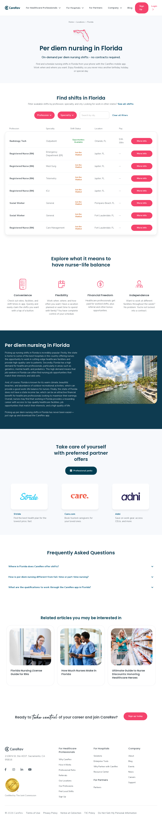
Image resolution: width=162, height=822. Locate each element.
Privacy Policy (50, 813)
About (131, 755)
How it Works (65, 764)
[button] (43, 7)
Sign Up (141, 8)
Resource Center (101, 771)
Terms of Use (33, 813)
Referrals (63, 775)
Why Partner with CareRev (106, 766)
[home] (12, 8)
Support (132, 782)
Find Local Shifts (66, 791)
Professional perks (81, 470)
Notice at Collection (70, 813)
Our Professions (66, 786)
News (131, 771)
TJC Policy (89, 813)
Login (154, 8)
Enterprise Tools (101, 761)
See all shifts (125, 104)
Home (71, 22)
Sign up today (135, 716)
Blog (130, 761)
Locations (80, 22)
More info (142, 141)
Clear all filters (120, 115)
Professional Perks (67, 770)
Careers (131, 777)
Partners (97, 787)
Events (131, 766)
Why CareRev (65, 759)
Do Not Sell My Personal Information (117, 813)
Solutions (98, 755)
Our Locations (65, 780)
